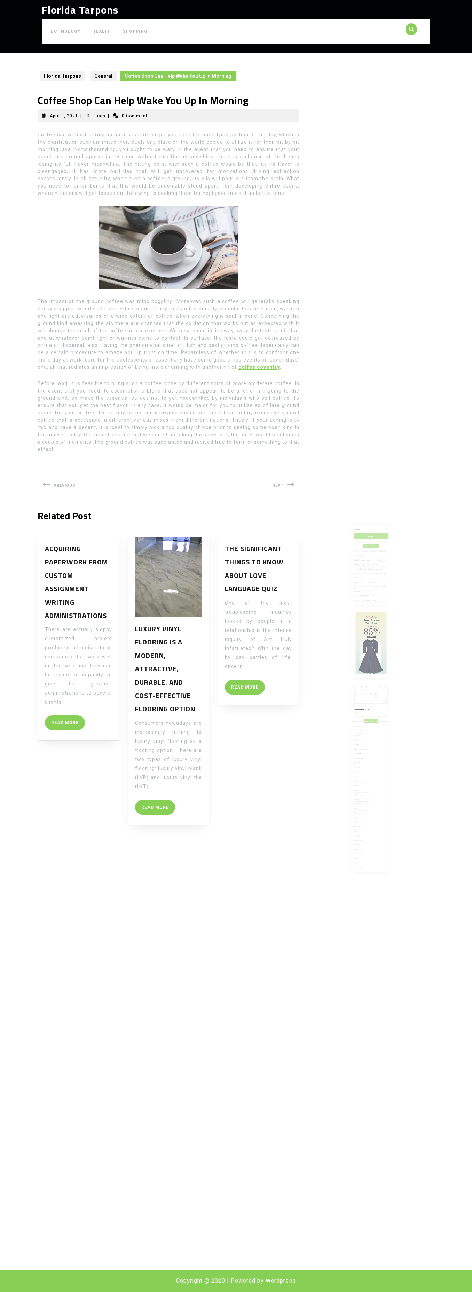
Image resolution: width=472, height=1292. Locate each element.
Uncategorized (363, 812)
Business (362, 730)
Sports (361, 802)
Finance (362, 748)
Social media (363, 796)
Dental (361, 733)
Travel (361, 808)
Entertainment (363, 742)
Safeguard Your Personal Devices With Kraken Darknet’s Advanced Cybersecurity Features (370, 627)
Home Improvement (365, 769)
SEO (361, 790)
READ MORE (68, 724)
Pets (361, 784)
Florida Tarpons (80, 10)
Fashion (362, 745)
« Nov (361, 712)
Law (361, 775)
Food (361, 754)
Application (362, 721)
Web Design (363, 815)
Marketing (362, 778)
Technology (64, 31)
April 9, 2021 (64, 115)
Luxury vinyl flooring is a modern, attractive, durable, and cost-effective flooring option (165, 668)
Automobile (363, 723)
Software (362, 799)
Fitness (361, 751)
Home (361, 766)
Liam (100, 115)
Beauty (361, 727)
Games (361, 757)
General (103, 76)
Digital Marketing (364, 736)
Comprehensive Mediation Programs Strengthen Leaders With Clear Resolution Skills (370, 619)
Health (101, 31)
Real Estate (362, 787)
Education (362, 739)
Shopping (135, 31)
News (361, 781)
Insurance (362, 772)
